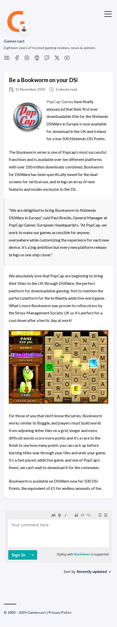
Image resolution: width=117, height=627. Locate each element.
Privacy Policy (59, 612)
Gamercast (14, 41)
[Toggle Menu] (108, 13)
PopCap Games (59, 101)
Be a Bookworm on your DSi (43, 80)
